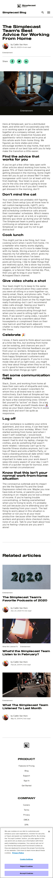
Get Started (26, 786)
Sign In (26, 781)
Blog (27, 771)
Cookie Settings (26, 859)
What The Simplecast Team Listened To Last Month (25, 706)
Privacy (26, 815)
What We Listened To (10, 646)
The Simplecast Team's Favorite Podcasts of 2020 (24, 598)
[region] (26, 853)
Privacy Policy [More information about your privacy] (18, 853)
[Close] (49, 831)
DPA (26, 825)
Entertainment (7, 53)
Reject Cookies (26, 866)
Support (26, 776)
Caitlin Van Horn (20, 45)
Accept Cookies (26, 873)
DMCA (26, 820)
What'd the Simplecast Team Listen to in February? (26, 652)
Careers (26, 805)
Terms (26, 810)
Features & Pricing (27, 766)
